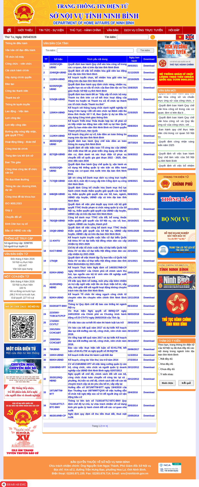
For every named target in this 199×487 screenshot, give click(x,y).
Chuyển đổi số (13, 217)
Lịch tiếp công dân (15, 124)
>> (103, 426)
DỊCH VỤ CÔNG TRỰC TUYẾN (143, 30)
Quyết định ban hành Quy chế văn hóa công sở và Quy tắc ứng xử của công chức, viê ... (176, 121)
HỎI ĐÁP (174, 30)
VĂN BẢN (112, 30)
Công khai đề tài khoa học (20, 196)
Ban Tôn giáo (13, 162)
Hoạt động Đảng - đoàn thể (20, 141)
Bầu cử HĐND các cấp (18, 230)
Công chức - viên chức (18, 63)
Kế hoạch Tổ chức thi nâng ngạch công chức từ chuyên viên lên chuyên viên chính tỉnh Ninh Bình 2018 (97, 297)
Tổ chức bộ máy (14, 56)
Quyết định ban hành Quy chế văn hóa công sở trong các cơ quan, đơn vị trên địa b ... (176, 109)
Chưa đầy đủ (168, 369)
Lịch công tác (12, 118)
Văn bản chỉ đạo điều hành (20, 50)
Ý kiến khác (167, 374)
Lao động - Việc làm (16, 111)
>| (107, 426)
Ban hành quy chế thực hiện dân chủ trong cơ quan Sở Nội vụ (176, 133)
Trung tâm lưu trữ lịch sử (19, 155)
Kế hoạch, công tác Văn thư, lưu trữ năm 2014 (93, 360)
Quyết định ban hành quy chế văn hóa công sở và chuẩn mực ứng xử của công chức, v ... (176, 99)
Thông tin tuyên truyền (17, 104)
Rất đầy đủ (166, 359)
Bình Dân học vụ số (16, 223)
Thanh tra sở (12, 97)
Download (149, 65)
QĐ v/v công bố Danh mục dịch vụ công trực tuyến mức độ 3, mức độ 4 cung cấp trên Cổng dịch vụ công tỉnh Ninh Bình (97, 181)
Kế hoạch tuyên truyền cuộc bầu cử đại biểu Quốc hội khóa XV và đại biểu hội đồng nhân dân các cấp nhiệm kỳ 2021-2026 (97, 240)
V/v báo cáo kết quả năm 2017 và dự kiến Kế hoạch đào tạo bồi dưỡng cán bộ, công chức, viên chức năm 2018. (97, 331)
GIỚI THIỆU (25, 30)
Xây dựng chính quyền (18, 77)
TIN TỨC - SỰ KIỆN (51, 30)
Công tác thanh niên (16, 90)
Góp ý (8, 210)
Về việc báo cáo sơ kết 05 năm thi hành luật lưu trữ (96, 322)
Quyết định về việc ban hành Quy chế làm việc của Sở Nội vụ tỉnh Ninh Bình (176, 157)
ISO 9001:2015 (13, 203)
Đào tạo (9, 84)
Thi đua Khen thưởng (17, 179)
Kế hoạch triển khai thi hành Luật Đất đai (90, 355)
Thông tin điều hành (16, 43)
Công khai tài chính (16, 148)
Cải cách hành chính (17, 70)
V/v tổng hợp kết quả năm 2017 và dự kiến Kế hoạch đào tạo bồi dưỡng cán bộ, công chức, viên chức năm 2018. (97, 341)
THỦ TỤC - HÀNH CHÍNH (85, 30)
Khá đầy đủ (167, 364)
